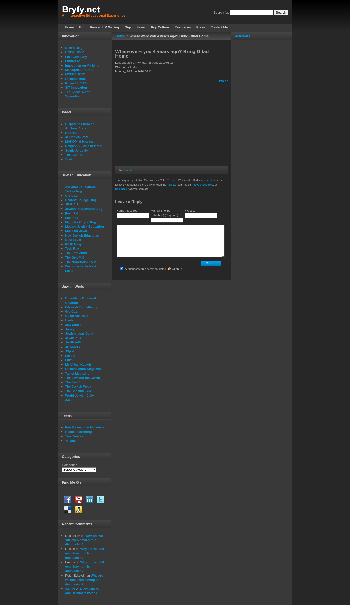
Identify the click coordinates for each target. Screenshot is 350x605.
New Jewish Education (82, 235)
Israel (129, 170)
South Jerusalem (78, 150)
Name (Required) (128, 210)
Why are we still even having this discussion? (84, 540)
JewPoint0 (73, 342)
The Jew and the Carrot (82, 378)
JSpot (69, 351)
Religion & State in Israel (83, 146)
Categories (69, 465)
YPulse (70, 441)
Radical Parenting (78, 432)
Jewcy (70, 329)
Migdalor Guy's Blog (80, 222)
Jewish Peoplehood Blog (84, 209)
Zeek (68, 400)
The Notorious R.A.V (80, 262)
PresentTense (75, 79)
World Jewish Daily (79, 395)
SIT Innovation (76, 87)
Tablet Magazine (77, 373)
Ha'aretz (71, 133)
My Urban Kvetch (78, 364)
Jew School (74, 325)
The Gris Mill (74, 257)
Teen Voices (74, 436)
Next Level (73, 240)
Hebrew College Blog (81, 200)
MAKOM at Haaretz (79, 141)
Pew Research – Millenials (84, 427)
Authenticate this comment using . (151, 268)
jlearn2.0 (71, 213)
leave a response (203, 184)
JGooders (72, 347)
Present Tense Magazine (83, 369)
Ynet (68, 159)
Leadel (70, 356)
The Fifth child (76, 253)
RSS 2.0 (171, 184)
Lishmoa (71, 218)
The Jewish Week (78, 386)
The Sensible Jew (78, 391)
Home (120, 36)
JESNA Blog (74, 204)
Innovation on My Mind (82, 65)
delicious (242, 36)
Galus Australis (76, 316)
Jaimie (70, 588)
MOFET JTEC (75, 74)
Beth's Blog (74, 48)
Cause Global (75, 52)
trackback (121, 189)
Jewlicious (73, 338)
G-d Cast (71, 195)
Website (190, 210)
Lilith (69, 360)
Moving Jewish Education (84, 226)
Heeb (69, 320)
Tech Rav (72, 248)
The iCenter (74, 155)
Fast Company (76, 57)
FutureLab (73, 61)
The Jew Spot (75, 382)
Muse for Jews (76, 231)
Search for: (221, 12)
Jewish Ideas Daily (79, 333)
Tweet (223, 81)
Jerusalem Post (76, 137)
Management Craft (79, 70)
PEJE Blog (73, 244)
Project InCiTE (76, 83)
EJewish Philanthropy (81, 307)
